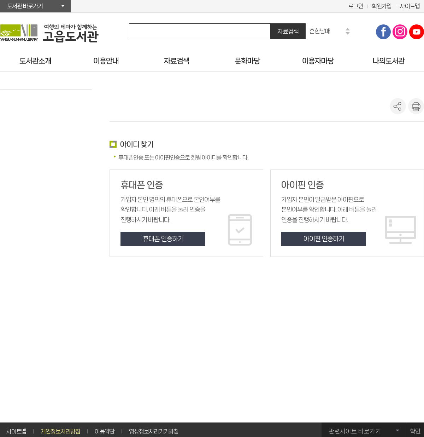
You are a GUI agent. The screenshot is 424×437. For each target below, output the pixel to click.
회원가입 (381, 6)
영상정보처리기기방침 (153, 431)
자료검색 (288, 31)
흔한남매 (319, 31)
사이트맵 (410, 6)
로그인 (355, 6)
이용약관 (104, 431)
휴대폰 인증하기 (163, 238)
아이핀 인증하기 (324, 238)
